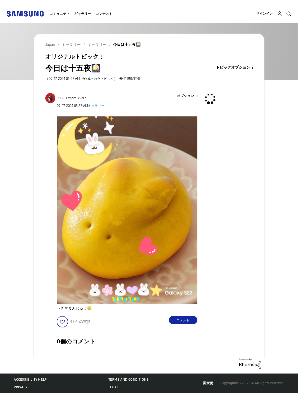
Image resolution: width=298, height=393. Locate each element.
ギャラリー (82, 14)
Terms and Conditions (128, 380)
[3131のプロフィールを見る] (61, 98)
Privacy (21, 387)
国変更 (208, 383)
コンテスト (104, 14)
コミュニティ (60, 14)
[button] (189, 96)
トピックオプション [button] (233, 67)
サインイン (264, 14)
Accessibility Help (30, 380)
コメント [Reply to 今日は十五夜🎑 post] (183, 320)
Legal (113, 387)
